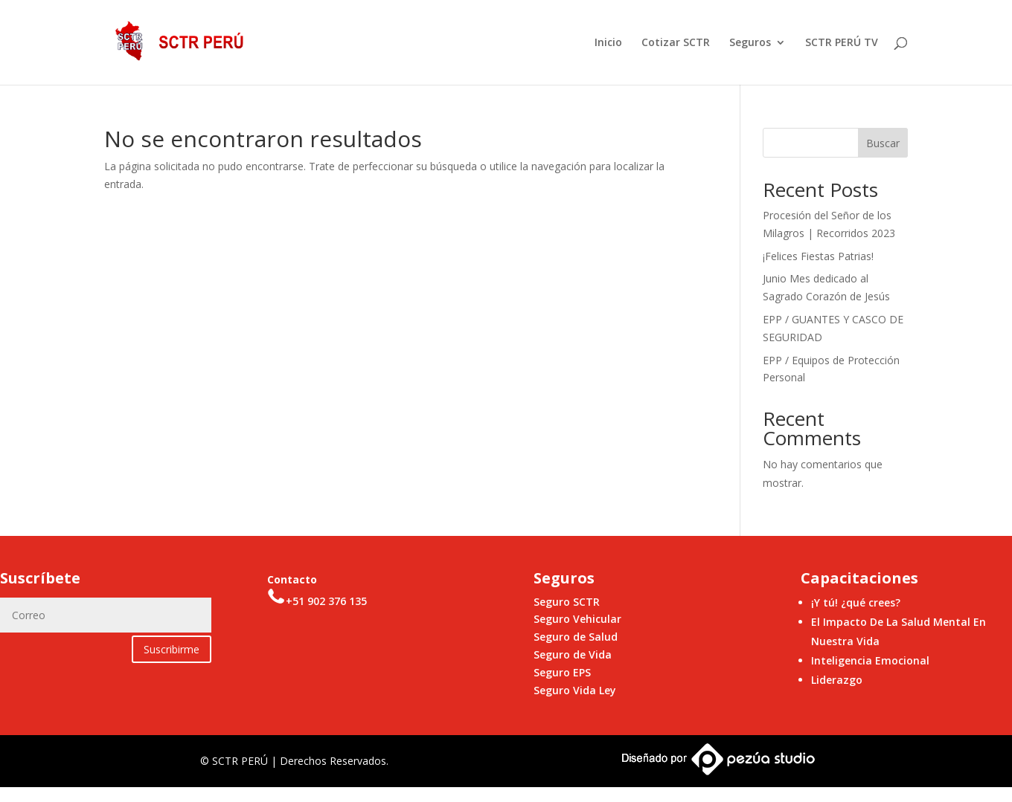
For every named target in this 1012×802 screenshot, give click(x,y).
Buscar (883, 143)
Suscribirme (171, 649)
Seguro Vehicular (577, 619)
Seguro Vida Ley (575, 690)
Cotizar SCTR (675, 43)
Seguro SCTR (567, 602)
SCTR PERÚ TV (841, 43)
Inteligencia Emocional (870, 660)
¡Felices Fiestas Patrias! (818, 256)
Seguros (750, 43)
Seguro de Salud (576, 637)
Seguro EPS (562, 672)
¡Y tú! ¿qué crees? (855, 602)
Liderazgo (836, 680)
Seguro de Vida (573, 654)
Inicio (608, 43)
